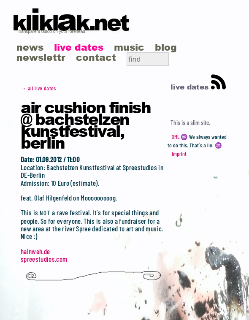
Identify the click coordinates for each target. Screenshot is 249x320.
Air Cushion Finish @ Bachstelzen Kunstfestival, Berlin (86, 124)
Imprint (179, 153)
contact (96, 57)
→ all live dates (38, 88)
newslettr (40, 57)
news (29, 47)
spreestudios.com (44, 259)
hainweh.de (35, 251)
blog (166, 47)
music (129, 47)
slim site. (200, 122)
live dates (78, 47)
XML (175, 136)
